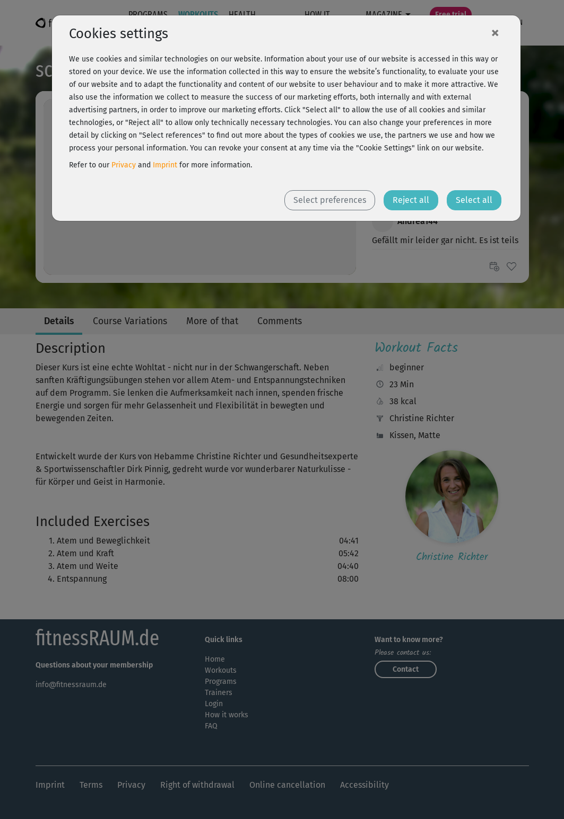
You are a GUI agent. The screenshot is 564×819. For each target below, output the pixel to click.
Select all (474, 200)
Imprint (165, 165)
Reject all (411, 200)
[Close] (495, 32)
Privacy (123, 165)
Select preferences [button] (329, 200)
